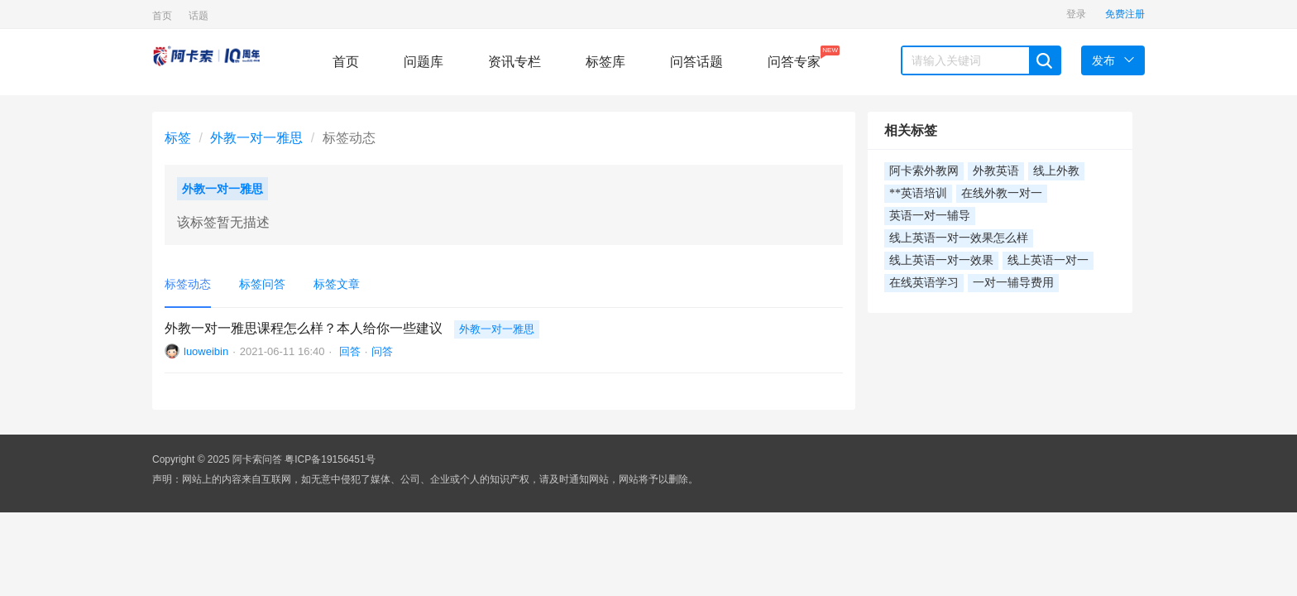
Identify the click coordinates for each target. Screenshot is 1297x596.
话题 (198, 16)
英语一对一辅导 (929, 215)
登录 (1076, 14)
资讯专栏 (514, 62)
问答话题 (696, 62)
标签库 (605, 62)
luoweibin (206, 351)
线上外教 (1056, 171)
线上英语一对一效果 (941, 260)
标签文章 (336, 284)
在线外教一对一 (1001, 193)
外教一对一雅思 (256, 138)
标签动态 (188, 284)
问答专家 (794, 57)
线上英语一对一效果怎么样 (958, 238)
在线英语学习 (924, 282)
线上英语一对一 (1048, 260)
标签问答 (262, 284)
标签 (178, 138)
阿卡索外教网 (924, 171)
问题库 (423, 62)
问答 (382, 351)
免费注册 (1125, 14)
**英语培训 (918, 193)
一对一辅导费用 (1013, 282)
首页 (162, 16)
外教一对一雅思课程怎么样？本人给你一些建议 (304, 328)
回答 (348, 351)
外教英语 (996, 171)
